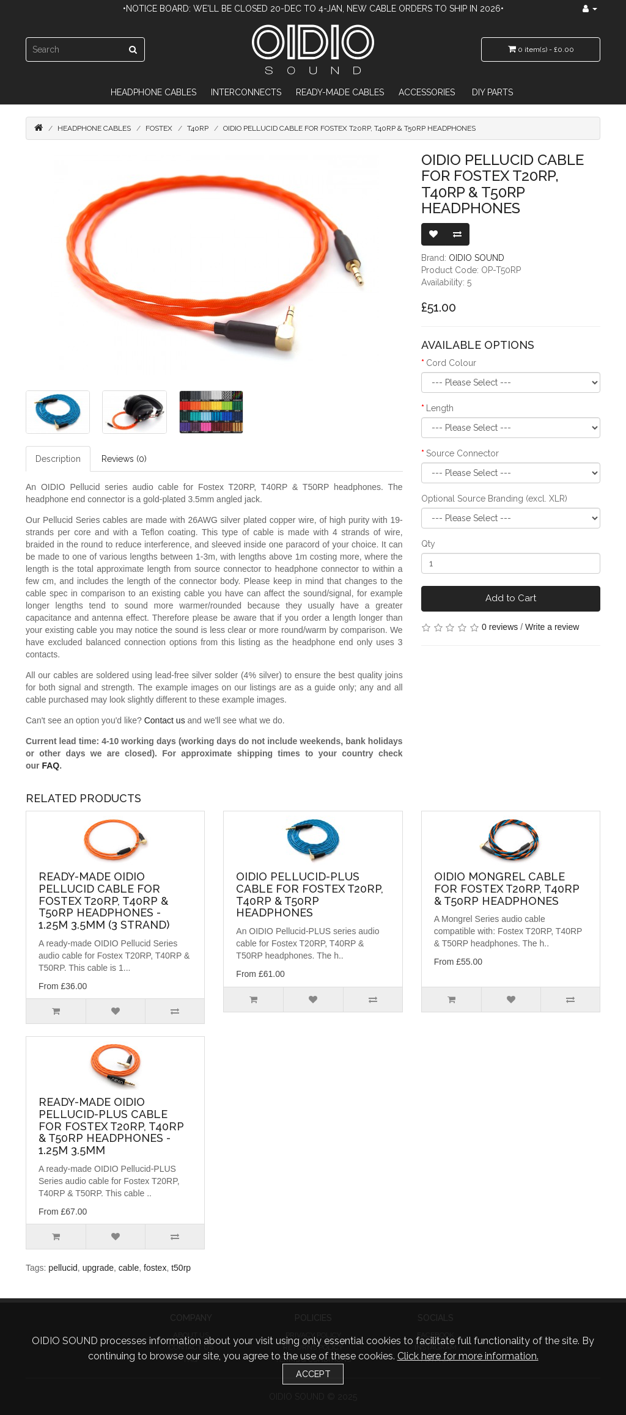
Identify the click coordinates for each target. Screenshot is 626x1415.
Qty (428, 544)
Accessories (427, 92)
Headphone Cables (153, 92)
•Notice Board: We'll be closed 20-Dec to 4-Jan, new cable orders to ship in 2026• (313, 8)
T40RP (197, 128)
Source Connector (462, 453)
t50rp (181, 1268)
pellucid (62, 1268)
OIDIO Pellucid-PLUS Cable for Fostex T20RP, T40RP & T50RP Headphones (309, 894)
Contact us (164, 720)
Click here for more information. (468, 1356)
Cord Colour (451, 363)
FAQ (50, 765)
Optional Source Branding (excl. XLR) (494, 498)
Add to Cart (510, 598)
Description (58, 459)
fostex (155, 1268)
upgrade (98, 1268)
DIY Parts (492, 92)
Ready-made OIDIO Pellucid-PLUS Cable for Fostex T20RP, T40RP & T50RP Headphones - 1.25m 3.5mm (111, 1126)
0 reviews (500, 627)
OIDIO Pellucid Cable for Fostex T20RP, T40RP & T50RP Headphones (349, 128)
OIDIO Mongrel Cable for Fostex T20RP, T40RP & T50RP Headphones (507, 888)
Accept (313, 1374)
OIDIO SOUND (476, 258)
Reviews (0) (124, 459)
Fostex (158, 128)
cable (129, 1268)
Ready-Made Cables (340, 92)
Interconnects (246, 92)
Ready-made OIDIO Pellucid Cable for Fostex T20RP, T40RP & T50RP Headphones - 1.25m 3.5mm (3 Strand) (104, 900)
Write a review (552, 627)
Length (440, 408)
